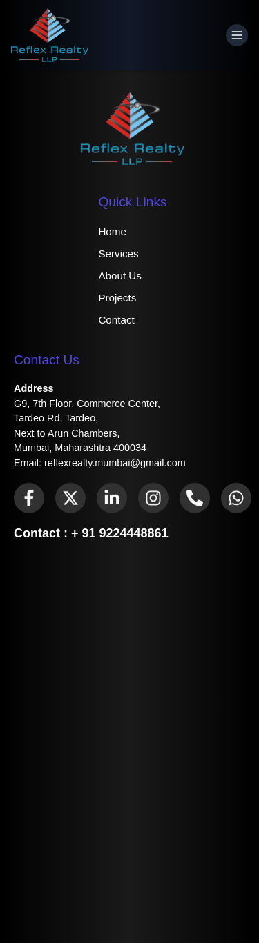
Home (112, 231)
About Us (119, 275)
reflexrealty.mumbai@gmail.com (115, 462)
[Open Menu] (237, 35)
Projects (117, 298)
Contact (116, 320)
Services (118, 253)
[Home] (49, 35)
